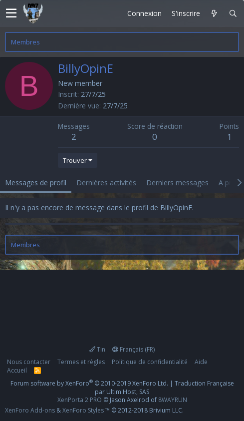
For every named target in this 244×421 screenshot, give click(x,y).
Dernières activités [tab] (106, 182)
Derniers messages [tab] (177, 182)
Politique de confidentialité (150, 362)
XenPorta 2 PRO (79, 400)
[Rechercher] (233, 13)
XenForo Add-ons (30, 410)
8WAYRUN (172, 400)
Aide (201, 362)
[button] (11, 13)
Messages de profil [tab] (35, 182)
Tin (97, 349)
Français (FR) (133, 349)
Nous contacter (28, 362)
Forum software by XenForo (89, 383)
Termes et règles (81, 362)
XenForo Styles (83, 410)
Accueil (17, 370)
